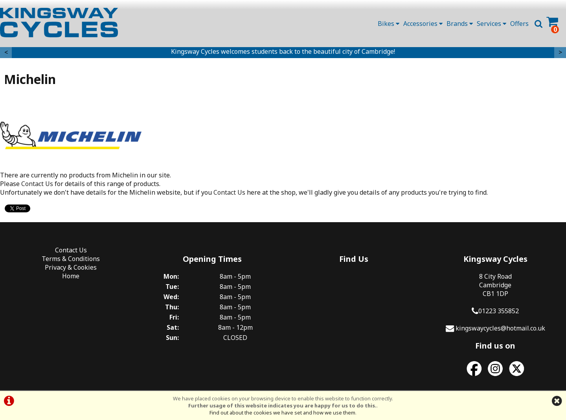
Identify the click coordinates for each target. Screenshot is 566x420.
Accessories (423, 23)
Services (491, 23)
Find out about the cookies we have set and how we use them (282, 412)
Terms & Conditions (71, 258)
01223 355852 (498, 311)
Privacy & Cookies (71, 267)
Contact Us (37, 183)
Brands (460, 23)
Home (70, 276)
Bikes (388, 23)
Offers (519, 23)
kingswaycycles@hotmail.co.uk (500, 328)
